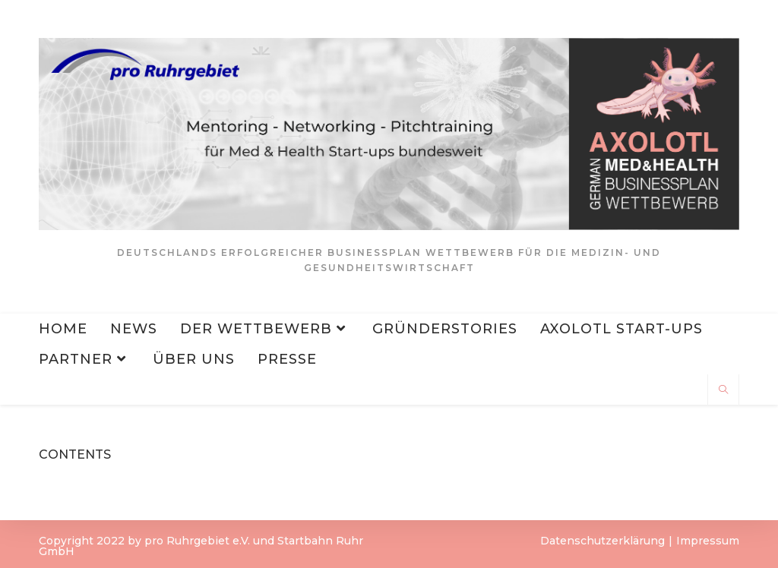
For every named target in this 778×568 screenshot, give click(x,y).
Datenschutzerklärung (602, 540)
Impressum (707, 540)
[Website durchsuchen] (723, 390)
